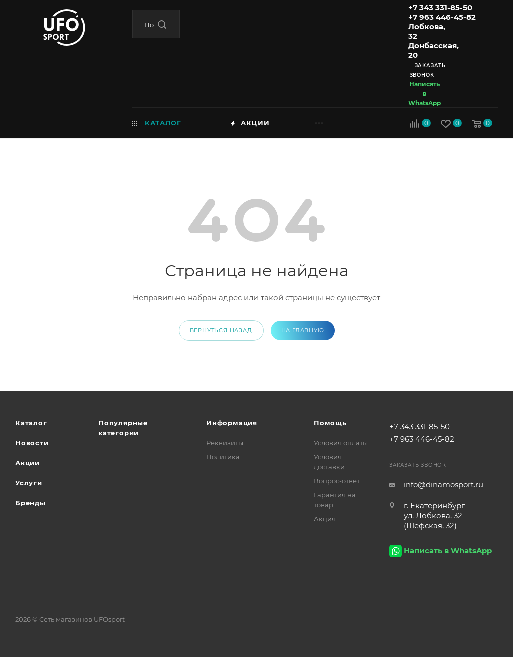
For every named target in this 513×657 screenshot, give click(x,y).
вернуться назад (221, 330)
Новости (32, 443)
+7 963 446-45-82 (442, 17)
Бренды (30, 503)
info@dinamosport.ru (443, 484)
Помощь (330, 423)
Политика (223, 457)
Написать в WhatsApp (424, 93)
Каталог (31, 423)
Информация (232, 423)
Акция (325, 519)
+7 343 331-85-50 (440, 7)
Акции (27, 463)
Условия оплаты (341, 443)
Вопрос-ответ (337, 481)
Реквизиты (224, 443)
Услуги (28, 483)
